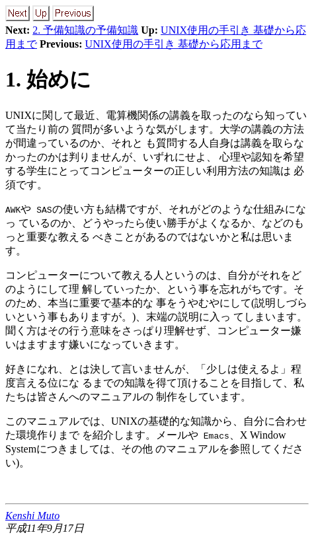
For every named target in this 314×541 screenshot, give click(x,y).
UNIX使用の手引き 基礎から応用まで (173, 44)
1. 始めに (48, 79)
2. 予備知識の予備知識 (85, 30)
